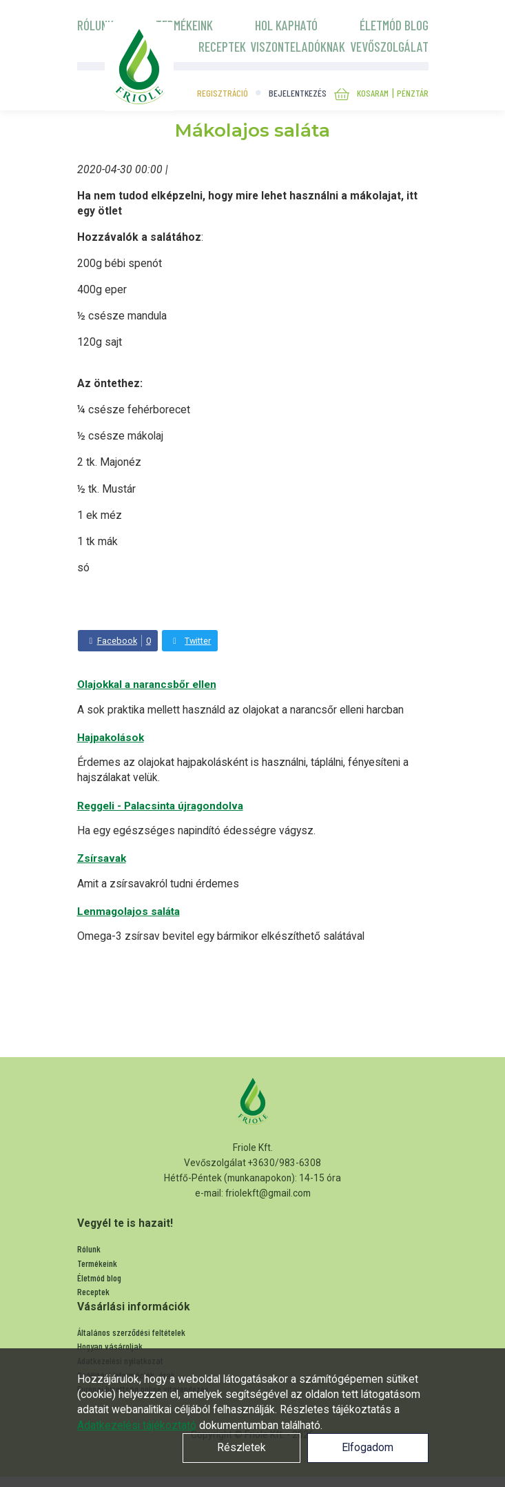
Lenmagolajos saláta (128, 911)
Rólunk (95, 25)
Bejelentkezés (298, 93)
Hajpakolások (110, 737)
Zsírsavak (101, 858)
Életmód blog (394, 25)
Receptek (222, 46)
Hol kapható (286, 25)
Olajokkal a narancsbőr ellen (146, 684)
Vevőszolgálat (389, 46)
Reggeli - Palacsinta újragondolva (160, 806)
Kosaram (373, 93)
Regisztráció (222, 93)
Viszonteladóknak (297, 46)
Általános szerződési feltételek (131, 1332)
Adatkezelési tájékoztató (136, 1425)
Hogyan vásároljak (110, 1346)
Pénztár (413, 93)
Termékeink (184, 25)
